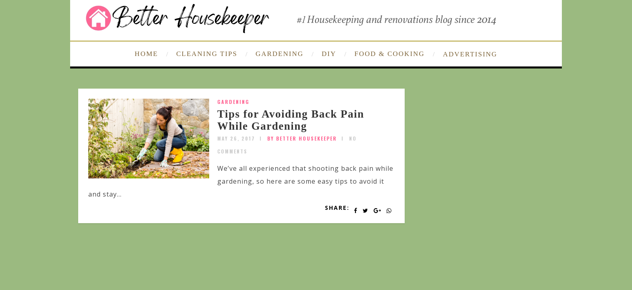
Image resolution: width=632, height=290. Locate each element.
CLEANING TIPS (206, 54)
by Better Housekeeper (302, 138)
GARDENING (280, 54)
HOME (146, 54)
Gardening (233, 101)
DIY (329, 54)
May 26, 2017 (236, 138)
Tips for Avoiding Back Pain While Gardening (290, 120)
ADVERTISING (470, 54)
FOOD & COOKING (389, 54)
